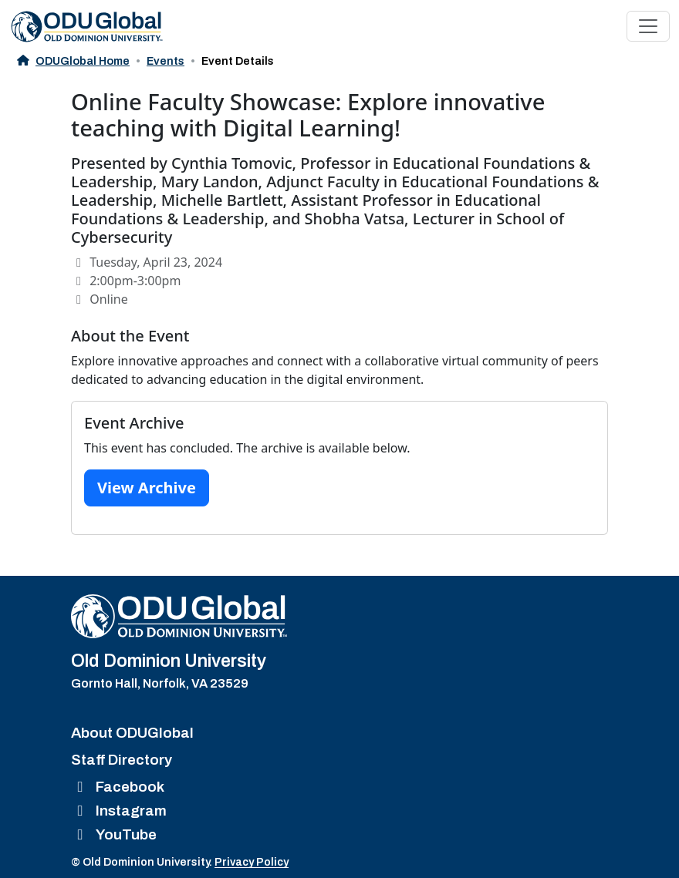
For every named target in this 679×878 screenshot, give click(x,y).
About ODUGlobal (132, 733)
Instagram (119, 810)
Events (165, 61)
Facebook (117, 787)
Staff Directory (121, 760)
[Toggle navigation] (648, 26)
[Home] (179, 616)
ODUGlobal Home (73, 61)
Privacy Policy (252, 862)
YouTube (114, 834)
